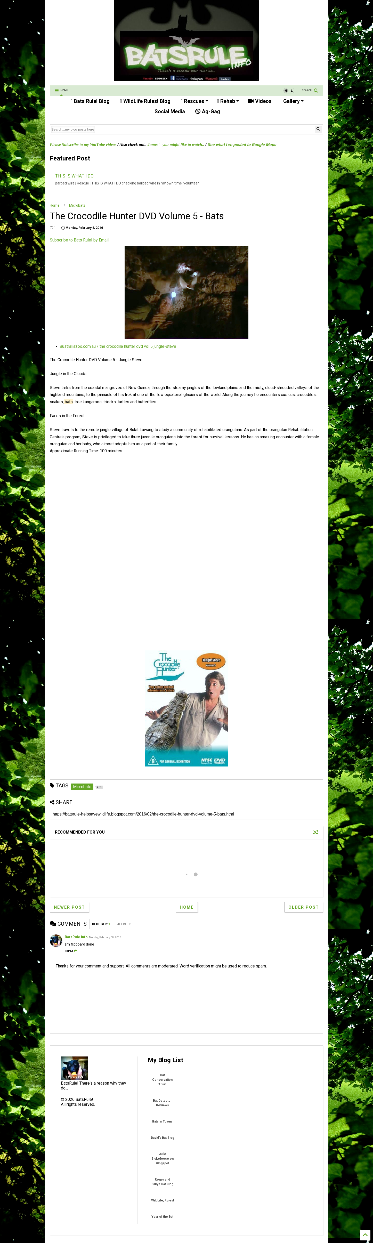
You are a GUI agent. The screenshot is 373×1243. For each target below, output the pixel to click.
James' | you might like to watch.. (176, 144)
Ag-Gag (207, 111)
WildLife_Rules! (162, 1200)
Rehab (228, 101)
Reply (71, 951)
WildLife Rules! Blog (145, 101)
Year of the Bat (162, 1216)
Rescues (194, 101)
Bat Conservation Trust (162, 1079)
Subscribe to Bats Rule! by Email (79, 240)
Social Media (169, 111)
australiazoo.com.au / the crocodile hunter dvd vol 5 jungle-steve (118, 346)
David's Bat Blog (162, 1138)
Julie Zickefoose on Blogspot (162, 1158)
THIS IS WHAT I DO (74, 176)
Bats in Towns (162, 1121)
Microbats (77, 205)
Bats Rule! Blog (90, 101)
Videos (260, 101)
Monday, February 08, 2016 (105, 937)
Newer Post (69, 907)
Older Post (303, 907)
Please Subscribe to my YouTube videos (83, 144)
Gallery (293, 101)
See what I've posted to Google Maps (241, 144)
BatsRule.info (76, 937)
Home (55, 205)
